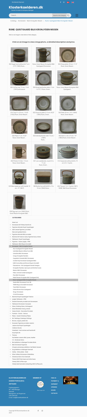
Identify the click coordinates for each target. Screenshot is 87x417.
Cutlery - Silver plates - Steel (20, 352)
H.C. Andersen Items (18, 340)
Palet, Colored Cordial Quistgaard (22, 272)
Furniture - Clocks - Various (20, 313)
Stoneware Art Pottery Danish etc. (21, 225)
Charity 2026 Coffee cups (19, 361)
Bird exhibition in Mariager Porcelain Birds (24, 342)
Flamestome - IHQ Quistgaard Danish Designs (26, 265)
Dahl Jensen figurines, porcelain (21, 229)
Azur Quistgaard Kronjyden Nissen (23, 248)
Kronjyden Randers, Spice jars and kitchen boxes (27, 268)
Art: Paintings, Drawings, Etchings (22, 318)
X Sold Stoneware (18, 294)
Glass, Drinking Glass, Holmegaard (22, 306)
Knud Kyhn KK (16, 332)
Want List (15, 222)
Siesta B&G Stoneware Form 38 (22, 282)
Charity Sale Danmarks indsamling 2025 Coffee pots (27, 364)
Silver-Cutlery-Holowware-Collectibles (23, 354)
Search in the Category (59, 15)
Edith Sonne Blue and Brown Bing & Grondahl (26, 263)
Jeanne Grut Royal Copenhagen (21, 325)
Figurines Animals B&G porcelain (21, 234)
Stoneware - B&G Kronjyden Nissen (30, 21)
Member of (37, 378)
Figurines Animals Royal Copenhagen (23, 227)
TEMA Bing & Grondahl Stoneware (23, 284)
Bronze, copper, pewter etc (20, 320)
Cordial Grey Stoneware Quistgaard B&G (24, 260)
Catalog (13, 21)
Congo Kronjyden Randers (20, 256)
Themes (14, 335)
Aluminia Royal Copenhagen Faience (22, 296)
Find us (53, 378)
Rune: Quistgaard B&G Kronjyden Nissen (24, 280)
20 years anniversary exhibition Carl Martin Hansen (26, 347)
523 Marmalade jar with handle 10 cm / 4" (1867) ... (19, 188)
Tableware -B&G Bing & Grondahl (21, 244)
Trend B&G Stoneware (19, 287)
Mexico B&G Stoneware (20, 270)
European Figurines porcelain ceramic (23, 323)
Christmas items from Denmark (21, 356)
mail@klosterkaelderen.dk (20, 397)
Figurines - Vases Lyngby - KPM (21, 241)
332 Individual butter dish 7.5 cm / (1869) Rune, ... (43, 138)
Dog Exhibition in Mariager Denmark (22, 349)
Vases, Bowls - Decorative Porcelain (22, 311)
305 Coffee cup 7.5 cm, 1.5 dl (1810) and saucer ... (19, 89)
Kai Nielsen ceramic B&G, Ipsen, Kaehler (23, 337)
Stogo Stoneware (18, 292)
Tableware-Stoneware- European (21, 304)
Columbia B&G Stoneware (20, 253)
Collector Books (17, 328)
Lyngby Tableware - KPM (19, 299)
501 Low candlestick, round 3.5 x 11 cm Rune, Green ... (43, 163)
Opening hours (54, 388)
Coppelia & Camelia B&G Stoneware (23, 258)
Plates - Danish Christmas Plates (21, 316)
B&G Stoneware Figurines (19, 344)
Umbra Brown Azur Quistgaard (22, 289)
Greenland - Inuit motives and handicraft (23, 330)
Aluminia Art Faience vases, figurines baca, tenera (26, 237)
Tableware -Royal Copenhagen (21, 239)
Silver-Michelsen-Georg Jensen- (21, 308)
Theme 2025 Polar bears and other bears (24, 359)
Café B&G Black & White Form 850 (23, 251)
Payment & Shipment (55, 382)
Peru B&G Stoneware (19, 275)
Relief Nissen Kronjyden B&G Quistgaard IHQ (26, 277)
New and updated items (19, 232)
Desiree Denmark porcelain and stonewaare (24, 301)
